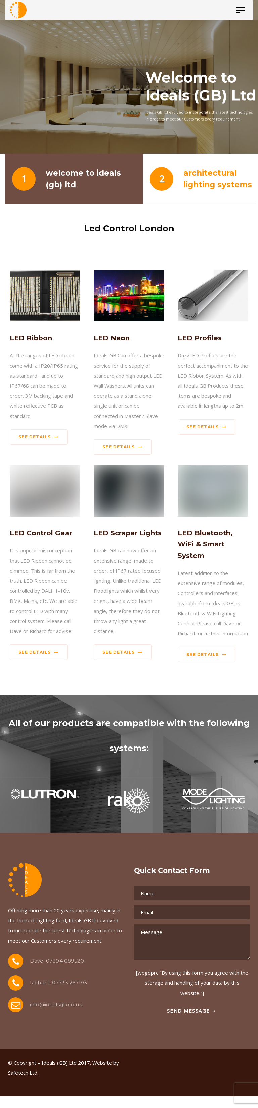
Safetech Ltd (22, 1072)
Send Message (191, 1010)
